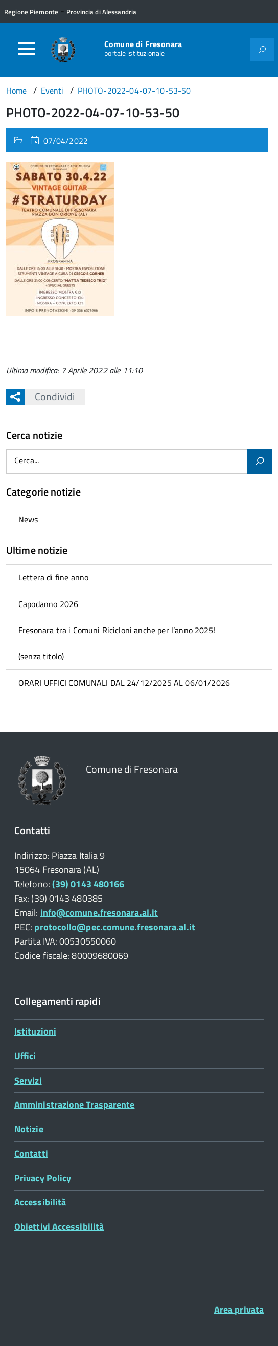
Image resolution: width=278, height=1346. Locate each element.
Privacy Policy (42, 1178)
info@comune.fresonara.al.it (99, 912)
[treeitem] (139, 519)
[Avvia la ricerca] (259, 461)
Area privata (239, 1309)
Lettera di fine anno (53, 577)
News (28, 519)
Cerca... (26, 461)
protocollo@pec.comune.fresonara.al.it (114, 927)
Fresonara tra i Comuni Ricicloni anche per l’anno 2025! (117, 630)
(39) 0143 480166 (88, 884)
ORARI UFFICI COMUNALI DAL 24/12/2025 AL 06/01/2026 (124, 683)
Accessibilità (40, 1202)
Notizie (28, 1129)
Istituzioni (35, 1031)
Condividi (50, 397)
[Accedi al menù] (26, 48)
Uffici (25, 1056)
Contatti (31, 1153)
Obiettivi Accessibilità (59, 1226)
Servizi (28, 1080)
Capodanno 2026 (48, 604)
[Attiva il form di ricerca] (262, 49)
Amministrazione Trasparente (74, 1104)
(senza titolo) (41, 656)
